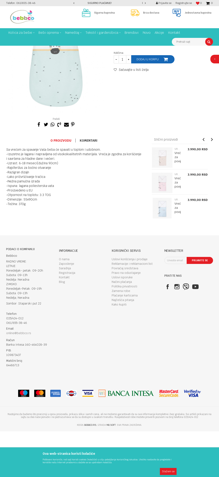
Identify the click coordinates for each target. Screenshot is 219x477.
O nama (64, 305)
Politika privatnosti (124, 332)
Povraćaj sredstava (125, 314)
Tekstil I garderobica (44, 48)
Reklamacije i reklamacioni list (132, 309)
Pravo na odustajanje (126, 318)
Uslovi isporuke (122, 323)
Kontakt (64, 323)
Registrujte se (184, 3)
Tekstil (64, 48)
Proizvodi (23, 48)
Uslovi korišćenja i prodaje (130, 305)
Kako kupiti (119, 350)
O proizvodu (60, 186)
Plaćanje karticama (125, 341)
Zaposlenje (66, 309)
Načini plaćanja (122, 327)
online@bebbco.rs (18, 379)
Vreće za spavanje (82, 48)
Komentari (88, 186)
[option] (109, 3)
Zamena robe (121, 336)
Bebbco (10, 48)
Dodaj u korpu (148, 105)
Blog (62, 327)
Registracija (67, 318)
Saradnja (65, 314)
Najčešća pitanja (123, 345)
